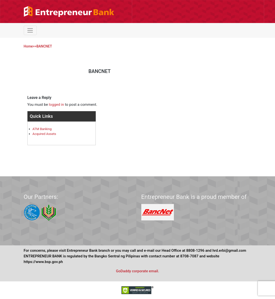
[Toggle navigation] (30, 30)
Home (28, 46)
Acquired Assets (44, 134)
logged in (56, 104)
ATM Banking (42, 129)
